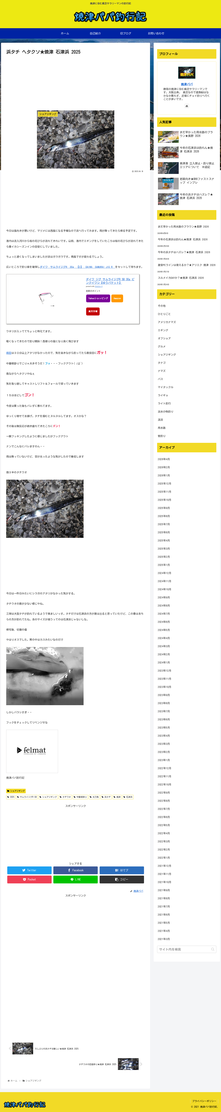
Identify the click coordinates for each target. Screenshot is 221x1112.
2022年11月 (164, 776)
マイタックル (165, 387)
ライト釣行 (164, 403)
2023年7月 (164, 711)
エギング (163, 330)
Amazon (117, 298)
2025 (10, 797)
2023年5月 (164, 727)
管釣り (162, 436)
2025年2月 (164, 556)
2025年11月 (164, 491)
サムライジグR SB (27, 797)
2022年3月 (164, 841)
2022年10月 (164, 784)
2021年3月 (164, 939)
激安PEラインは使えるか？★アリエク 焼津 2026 (186, 265)
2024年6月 (164, 622)
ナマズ (162, 371)
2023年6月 (164, 719)
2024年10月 (164, 589)
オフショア (164, 338)
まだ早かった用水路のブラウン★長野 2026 (183, 226)
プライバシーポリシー (204, 1101)
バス (160, 379)
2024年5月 (164, 630)
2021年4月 (164, 931)
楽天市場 (92, 311)
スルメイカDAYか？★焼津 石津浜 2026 (181, 278)
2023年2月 (164, 752)
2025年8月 (164, 516)
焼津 (117, 797)
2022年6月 (164, 817)
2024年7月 (164, 613)
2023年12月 (164, 670)
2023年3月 (164, 744)
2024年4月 (164, 638)
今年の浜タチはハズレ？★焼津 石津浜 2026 (184, 252)
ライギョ (163, 395)
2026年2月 (164, 467)
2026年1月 (164, 475)
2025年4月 (164, 540)
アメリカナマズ (167, 322)
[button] (213, 949)
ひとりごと (164, 314)
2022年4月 (164, 833)
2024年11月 (164, 581)
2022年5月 (164, 825)
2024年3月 (164, 646)
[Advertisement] (75, 82)
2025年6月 (164, 532)
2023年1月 (164, 760)
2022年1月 (164, 857)
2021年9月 (164, 890)
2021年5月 (164, 922)
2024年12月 (164, 573)
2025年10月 (164, 500)
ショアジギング (16, 791)
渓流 (160, 419)
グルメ (162, 346)
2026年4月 (164, 459)
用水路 (162, 428)
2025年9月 (164, 508)
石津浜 (127, 797)
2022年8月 (164, 800)
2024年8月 (164, 605)
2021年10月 (164, 882)
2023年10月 (164, 687)
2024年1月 (164, 662)
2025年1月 (164, 565)
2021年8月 (164, 898)
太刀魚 (94, 797)
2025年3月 (164, 548)
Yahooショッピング (98, 298)
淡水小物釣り (165, 411)
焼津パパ (187, 84)
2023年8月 (164, 703)
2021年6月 (164, 914)
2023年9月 (164, 695)
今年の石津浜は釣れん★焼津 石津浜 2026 (183, 239)
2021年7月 (164, 906)
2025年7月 (164, 524)
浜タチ (106, 797)
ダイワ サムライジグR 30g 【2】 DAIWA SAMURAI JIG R (77, 267)
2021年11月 (164, 874)
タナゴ (162, 362)
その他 (162, 306)
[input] (187, 949)
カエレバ (99, 286)
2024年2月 (164, 654)
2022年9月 (164, 792)
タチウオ (65, 797)
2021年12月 (164, 866)
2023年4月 (164, 735)
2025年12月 (164, 483)
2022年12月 (164, 768)
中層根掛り (80, 797)
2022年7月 (164, 809)
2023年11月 (164, 678)
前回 (8, 353)
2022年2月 (164, 849)
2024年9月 (164, 597)
